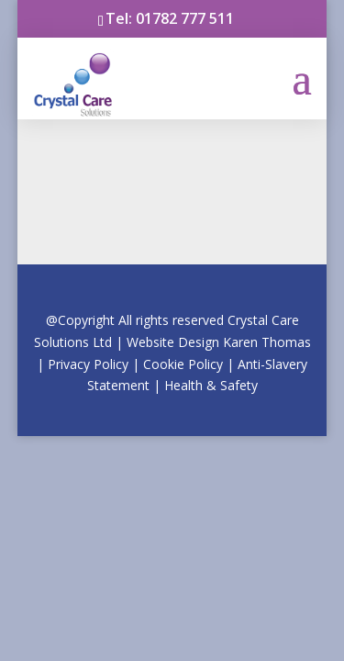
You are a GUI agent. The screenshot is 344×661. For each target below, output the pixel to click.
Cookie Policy (183, 364)
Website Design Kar (219, 342)
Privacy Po (95, 364)
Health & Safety (211, 385)
